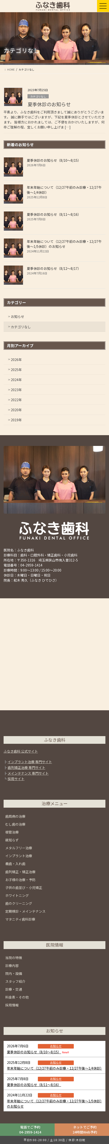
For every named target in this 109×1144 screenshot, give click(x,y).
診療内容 (12, 965)
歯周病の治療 (15, 816)
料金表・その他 (17, 997)
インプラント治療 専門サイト (30, 761)
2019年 (16, 419)
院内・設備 (13, 973)
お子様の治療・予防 (20, 879)
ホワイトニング (17, 895)
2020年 (16, 409)
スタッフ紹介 (15, 981)
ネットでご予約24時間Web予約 (85, 1129)
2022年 (16, 399)
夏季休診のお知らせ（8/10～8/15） (54, 160)
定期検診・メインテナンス (25, 911)
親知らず (12, 840)
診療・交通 (13, 989)
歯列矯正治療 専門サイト (26, 767)
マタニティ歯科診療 (20, 919)
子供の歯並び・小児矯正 (23, 887)
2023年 (16, 389)
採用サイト (16, 778)
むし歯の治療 (15, 824)
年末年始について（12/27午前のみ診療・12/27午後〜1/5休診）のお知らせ (64, 244)
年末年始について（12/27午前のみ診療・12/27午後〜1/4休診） (55, 1068)
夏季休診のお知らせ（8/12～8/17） (54, 268)
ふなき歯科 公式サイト (21, 751)
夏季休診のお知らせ (49, 104)
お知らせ (17, 316)
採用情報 (12, 1005)
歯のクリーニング (18, 903)
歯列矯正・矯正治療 (20, 871)
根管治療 (12, 832)
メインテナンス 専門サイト (28, 773)
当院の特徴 (13, 957)
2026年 (16, 359)
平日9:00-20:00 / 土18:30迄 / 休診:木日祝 (54, 1140)
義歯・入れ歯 (15, 863)
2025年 (16, 369)
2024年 (16, 379)
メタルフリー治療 (18, 847)
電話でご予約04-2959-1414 (30, 1129)
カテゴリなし (38, 96)
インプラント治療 (18, 855)
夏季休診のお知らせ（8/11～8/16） (54, 214)
